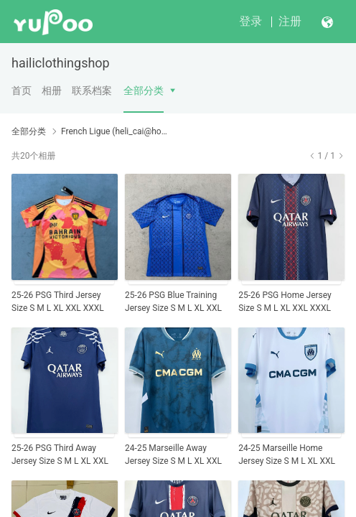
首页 (21, 90)
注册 (289, 21)
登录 (250, 21)
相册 (52, 90)
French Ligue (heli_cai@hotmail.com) (114, 131)
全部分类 (143, 90)
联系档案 (92, 90)
